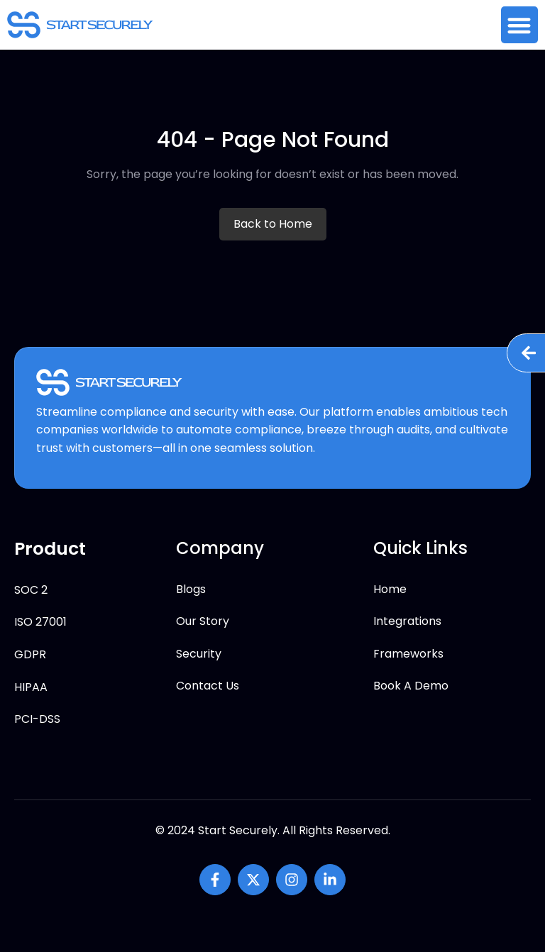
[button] (520, 25)
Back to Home (272, 224)
